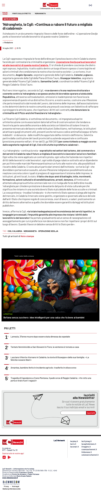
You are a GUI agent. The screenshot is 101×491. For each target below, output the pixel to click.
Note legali (15, 486)
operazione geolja (48, 231)
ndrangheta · (31, 231)
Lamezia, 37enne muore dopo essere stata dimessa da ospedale (40, 336)
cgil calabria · (15, 231)
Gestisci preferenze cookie (11, 489)
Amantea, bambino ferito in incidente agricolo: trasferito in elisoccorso (43, 367)
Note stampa (27, 236)
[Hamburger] (3, 5)
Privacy (6, 486)
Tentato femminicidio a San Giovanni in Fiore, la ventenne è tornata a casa (45, 347)
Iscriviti (91, 412)
